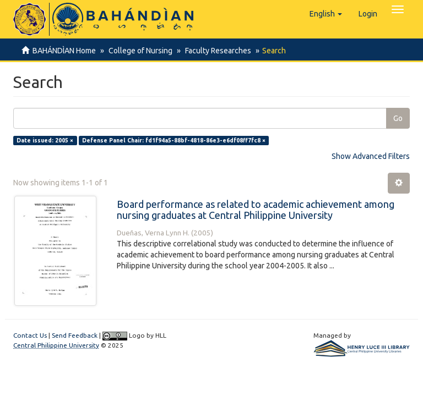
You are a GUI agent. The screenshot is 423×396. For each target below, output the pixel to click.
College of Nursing (139, 50)
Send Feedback (74, 335)
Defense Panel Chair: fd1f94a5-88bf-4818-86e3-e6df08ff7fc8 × (173, 140)
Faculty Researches (215, 50)
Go (398, 118)
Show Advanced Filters (371, 156)
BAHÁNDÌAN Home (64, 50)
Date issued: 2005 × (45, 140)
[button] (325, 14)
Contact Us (30, 335)
